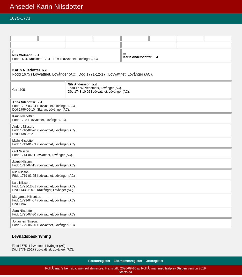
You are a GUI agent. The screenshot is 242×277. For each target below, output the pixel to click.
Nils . (23, 55)
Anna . (24, 102)
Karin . (138, 57)
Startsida (125, 272)
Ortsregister (155, 261)
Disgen (182, 268)
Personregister (99, 261)
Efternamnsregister (128, 261)
